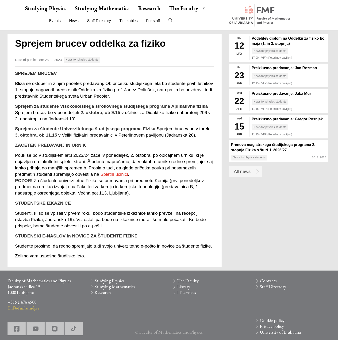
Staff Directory (99, 21)
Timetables (128, 21)
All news (242, 171)
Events (55, 21)
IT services (186, 292)
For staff (153, 21)
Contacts (268, 281)
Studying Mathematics (102, 8)
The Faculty (183, 8)
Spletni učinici (114, 174)
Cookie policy (272, 320)
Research (149, 8)
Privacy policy (272, 326)
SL (205, 9)
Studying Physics (45, 8)
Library (183, 287)
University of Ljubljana (280, 332)
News (74, 21)
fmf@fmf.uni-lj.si (23, 308)
